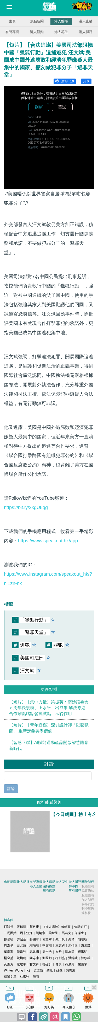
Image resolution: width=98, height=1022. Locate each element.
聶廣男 (69, 964)
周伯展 (73, 945)
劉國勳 (47, 958)
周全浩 (47, 952)
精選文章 (10, 977)
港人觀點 (37, 32)
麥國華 (34, 939)
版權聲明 (88, 895)
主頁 (12, 21)
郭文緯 (47, 939)
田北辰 (21, 945)
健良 (58, 964)
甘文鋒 (34, 964)
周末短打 (26, 933)
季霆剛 (47, 945)
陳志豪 (70, 970)
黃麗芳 (8, 964)
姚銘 (59, 970)
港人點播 (61, 21)
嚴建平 (21, 964)
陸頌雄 (85, 958)
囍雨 (36, 977)
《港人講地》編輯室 (56, 927)
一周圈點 (10, 933)
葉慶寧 (8, 952)
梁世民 (53, 933)
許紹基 (21, 939)
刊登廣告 (88, 908)
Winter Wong (13, 970)
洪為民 (69, 952)
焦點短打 (80, 927)
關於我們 (88, 882)
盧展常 (82, 964)
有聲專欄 (12, 32)
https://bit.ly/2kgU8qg (26, 507)
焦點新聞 (37, 21)
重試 (62, 107)
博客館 (73, 886)
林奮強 (24, 977)
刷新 (38, 107)
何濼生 (79, 933)
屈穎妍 (8, 927)
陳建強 (21, 952)
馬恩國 (34, 952)
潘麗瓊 (85, 945)
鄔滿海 (34, 945)
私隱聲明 (88, 886)
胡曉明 (82, 939)
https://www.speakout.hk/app (48, 540)
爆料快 (86, 913)
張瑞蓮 (21, 927)
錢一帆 (60, 939)
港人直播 (86, 21)
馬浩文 (66, 933)
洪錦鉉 (73, 958)
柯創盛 (60, 958)
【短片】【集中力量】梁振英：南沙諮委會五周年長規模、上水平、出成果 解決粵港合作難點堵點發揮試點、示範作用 (49, 708)
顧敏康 (34, 927)
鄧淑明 (82, 952)
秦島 (71, 939)
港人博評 (86, 32)
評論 (11, 789)
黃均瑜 (21, 958)
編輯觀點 (49, 886)
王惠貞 (60, 945)
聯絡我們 (88, 904)
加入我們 (88, 900)
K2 (28, 970)
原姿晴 (8, 939)
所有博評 (75, 890)
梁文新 (38, 970)
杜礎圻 (47, 964)
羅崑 (50, 970)
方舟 (58, 952)
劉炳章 (40, 933)
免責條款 (88, 890)
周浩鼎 (8, 945)
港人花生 (61, 32)
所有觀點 (49, 890)
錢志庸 (34, 958)
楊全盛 (8, 958)
